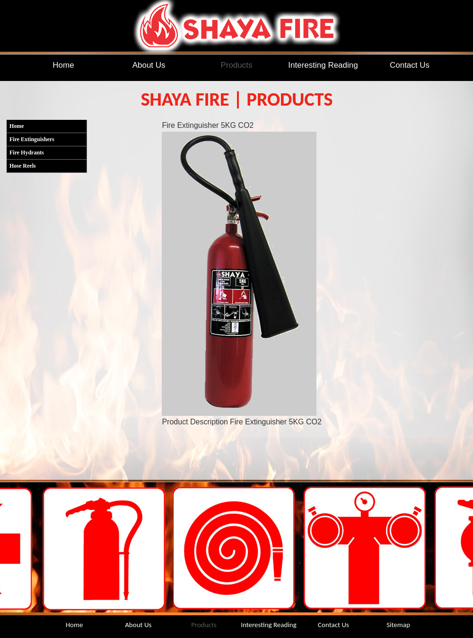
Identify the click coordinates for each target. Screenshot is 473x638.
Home (16, 126)
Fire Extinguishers (31, 139)
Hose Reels (22, 165)
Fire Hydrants (26, 152)
